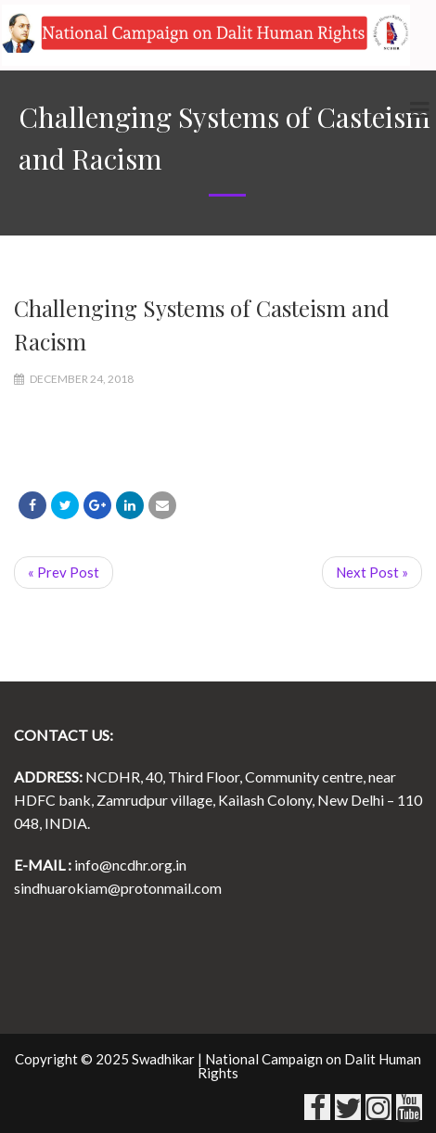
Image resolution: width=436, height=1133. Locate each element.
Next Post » (372, 572)
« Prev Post (63, 572)
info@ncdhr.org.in (130, 864)
